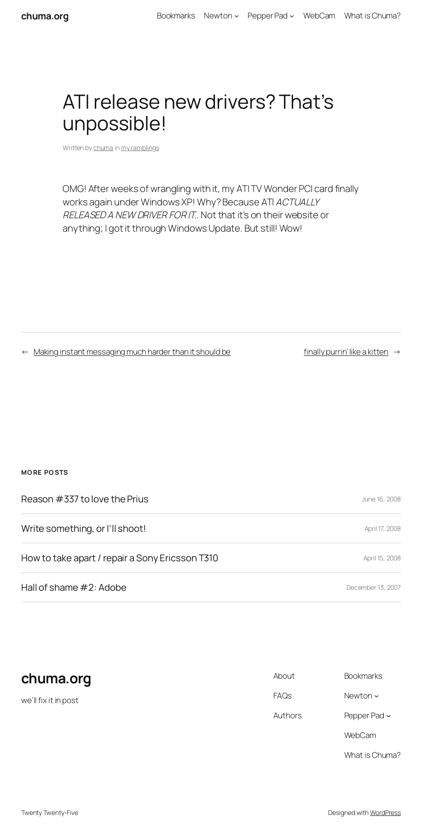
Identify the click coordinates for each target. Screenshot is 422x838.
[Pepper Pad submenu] (291, 15)
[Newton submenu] (236, 15)
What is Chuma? (372, 15)
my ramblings (140, 147)
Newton (218, 15)
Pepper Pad (268, 15)
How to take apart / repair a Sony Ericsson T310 (119, 558)
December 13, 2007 (374, 587)
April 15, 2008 (382, 557)
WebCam (319, 15)
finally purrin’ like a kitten (346, 351)
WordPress (385, 812)
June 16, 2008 (381, 499)
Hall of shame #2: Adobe (74, 587)
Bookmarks (176, 15)
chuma (103, 147)
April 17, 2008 (382, 528)
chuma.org (45, 15)
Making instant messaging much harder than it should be (132, 351)
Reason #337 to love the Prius (85, 499)
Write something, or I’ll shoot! (83, 528)
